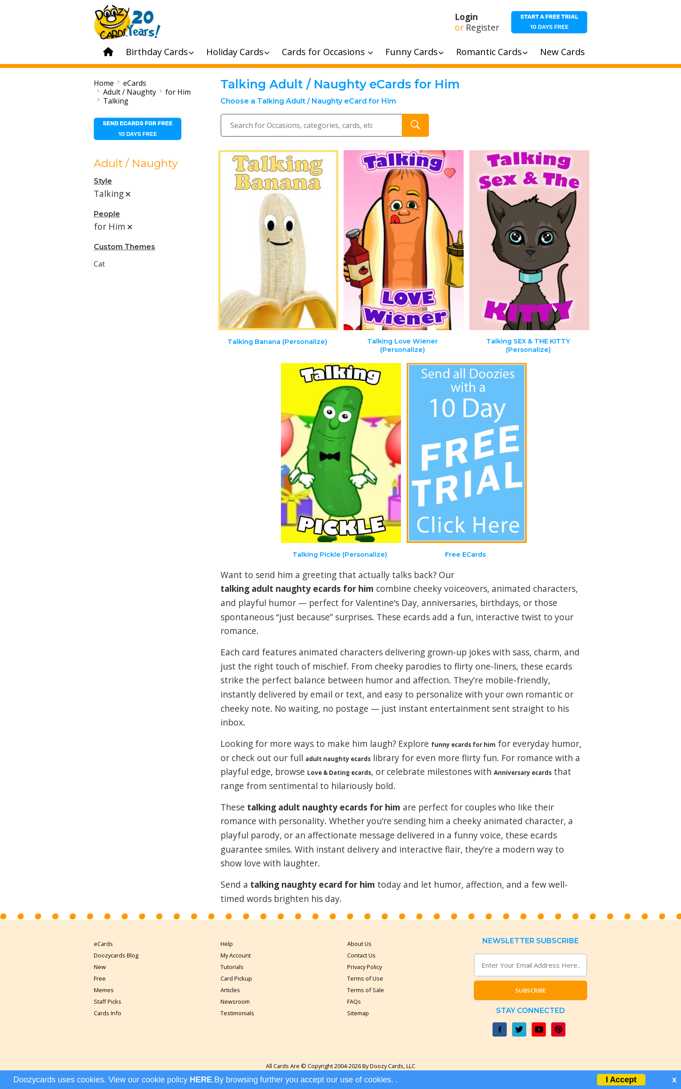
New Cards (562, 52)
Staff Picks (107, 1001)
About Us (359, 943)
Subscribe (530, 990)
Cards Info (107, 1013)
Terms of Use (365, 978)
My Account (235, 955)
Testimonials (237, 1013)
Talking (115, 100)
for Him (178, 92)
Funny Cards (414, 52)
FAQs (354, 1001)
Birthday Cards (160, 52)
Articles (230, 989)
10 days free (549, 21)
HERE (201, 1079)
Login (466, 17)
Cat (99, 264)
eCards (134, 83)
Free (100, 978)
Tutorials (232, 966)
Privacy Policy (364, 966)
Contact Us (361, 955)
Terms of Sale (365, 989)
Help (226, 943)
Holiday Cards (237, 52)
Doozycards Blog (116, 955)
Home (104, 83)
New (100, 966)
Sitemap (358, 1013)
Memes (104, 989)
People (107, 214)
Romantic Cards (492, 52)
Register (482, 27)
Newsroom (235, 1001)
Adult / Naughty (129, 92)
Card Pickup (236, 978)
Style (103, 181)
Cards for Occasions (327, 52)
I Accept (621, 1079)
